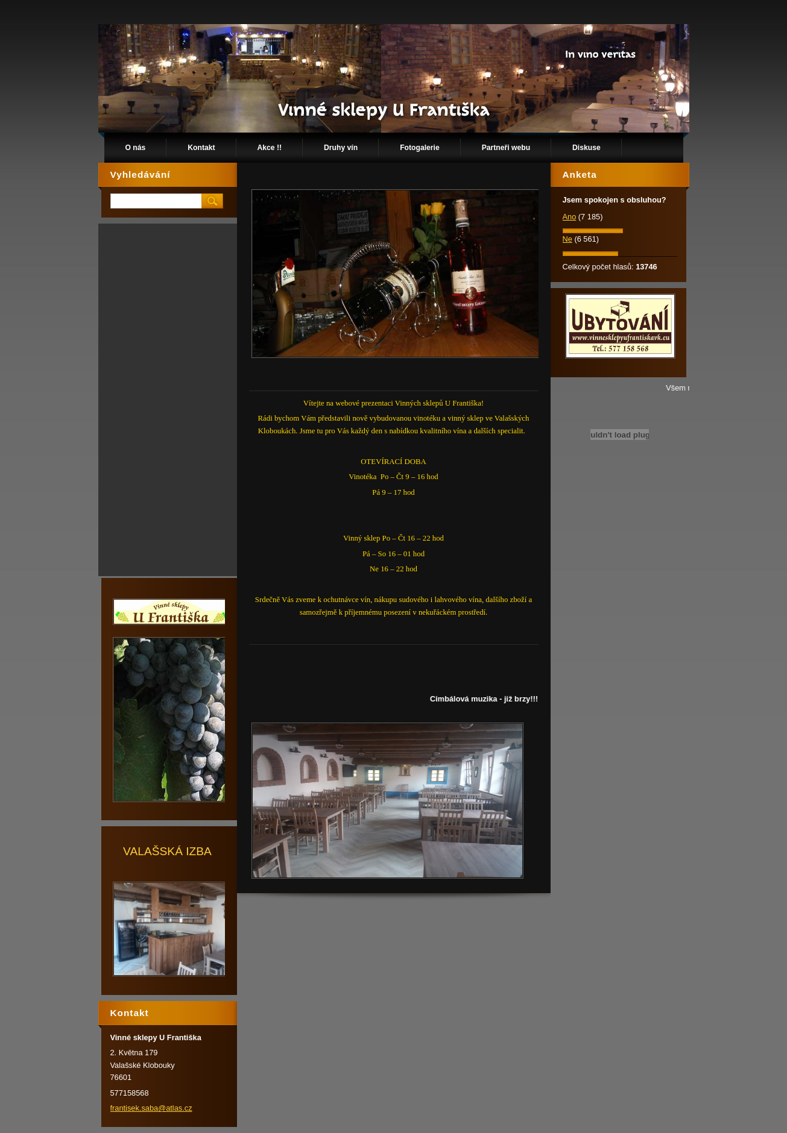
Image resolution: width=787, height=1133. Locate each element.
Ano (570, 216)
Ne (567, 238)
